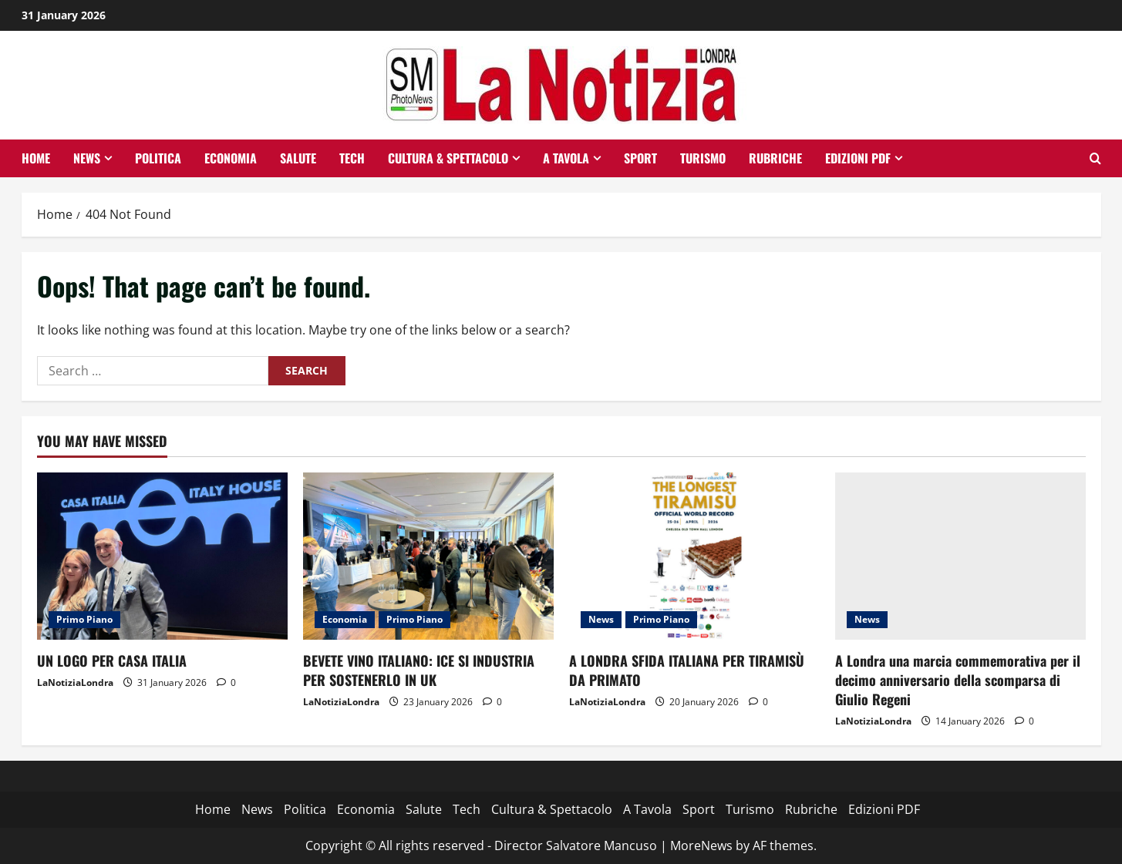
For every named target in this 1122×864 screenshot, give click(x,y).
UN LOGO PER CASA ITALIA (112, 661)
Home (36, 158)
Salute (298, 158)
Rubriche (775, 158)
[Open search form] (1095, 158)
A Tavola (566, 158)
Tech (352, 158)
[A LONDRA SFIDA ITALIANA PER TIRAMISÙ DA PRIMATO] (694, 556)
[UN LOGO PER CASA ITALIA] (162, 556)
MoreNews (701, 845)
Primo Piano (84, 619)
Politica (158, 158)
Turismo (703, 158)
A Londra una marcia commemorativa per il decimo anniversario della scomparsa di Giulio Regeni (957, 680)
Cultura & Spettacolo (448, 158)
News (86, 158)
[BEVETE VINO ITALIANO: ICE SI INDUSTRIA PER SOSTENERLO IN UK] (428, 556)
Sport (640, 158)
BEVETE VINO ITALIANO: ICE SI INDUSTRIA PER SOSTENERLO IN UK (418, 670)
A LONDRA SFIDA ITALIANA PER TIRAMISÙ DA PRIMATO (686, 670)
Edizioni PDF (858, 158)
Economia (230, 158)
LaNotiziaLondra (75, 682)
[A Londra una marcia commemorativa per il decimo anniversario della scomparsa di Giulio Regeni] (960, 556)
